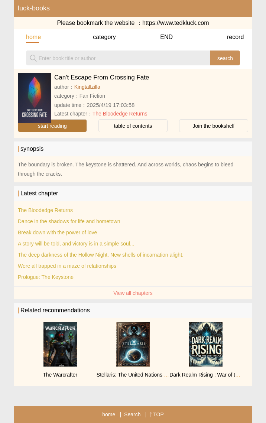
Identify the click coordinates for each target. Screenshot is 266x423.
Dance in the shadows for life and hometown (69, 221)
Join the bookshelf (214, 126)
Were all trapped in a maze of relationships (67, 266)
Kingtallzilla (87, 87)
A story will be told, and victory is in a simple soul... (76, 244)
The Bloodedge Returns (120, 114)
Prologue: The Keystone (46, 277)
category (99, 37)
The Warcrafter (60, 375)
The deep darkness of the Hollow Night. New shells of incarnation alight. (101, 255)
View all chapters (133, 293)
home (32, 37)
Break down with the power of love (57, 232)
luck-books (34, 8)
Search (132, 414)
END (166, 37)
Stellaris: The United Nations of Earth (139, 375)
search (225, 58)
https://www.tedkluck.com (175, 23)
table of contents (133, 126)
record (233, 37)
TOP (156, 414)
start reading (52, 126)
